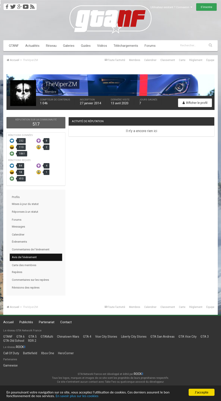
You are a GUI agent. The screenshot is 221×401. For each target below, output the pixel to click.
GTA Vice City (187, 336)
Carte (182, 60)
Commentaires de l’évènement (30, 249)
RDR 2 (32, 340)
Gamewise (10, 365)
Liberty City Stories (134, 336)
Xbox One (47, 353)
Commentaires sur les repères (30, 279)
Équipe (210, 60)
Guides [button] (86, 46)
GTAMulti (47, 336)
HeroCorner (66, 353)
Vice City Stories (106, 336)
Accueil (8, 322)
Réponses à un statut (25, 211)
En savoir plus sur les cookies (77, 396)
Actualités (32, 46)
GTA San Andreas (162, 336)
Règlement (195, 60)
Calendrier (150, 60)
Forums (150, 46)
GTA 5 (32, 336)
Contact (66, 322)
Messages (18, 226)
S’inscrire (206, 7)
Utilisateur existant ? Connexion (171, 7)
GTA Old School (13, 340)
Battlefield (30, 353)
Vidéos (102, 46)
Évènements (19, 241)
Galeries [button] (68, 46)
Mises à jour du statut (25, 204)
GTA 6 (20, 336)
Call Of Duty (11, 353)
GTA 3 (204, 336)
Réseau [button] (51, 46)
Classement (167, 60)
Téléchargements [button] (126, 46)
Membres (134, 60)
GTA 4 (87, 336)
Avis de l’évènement (24, 257)
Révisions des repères (25, 287)
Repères (17, 272)
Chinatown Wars (68, 336)
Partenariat (46, 322)
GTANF (14, 46)
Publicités (26, 322)
